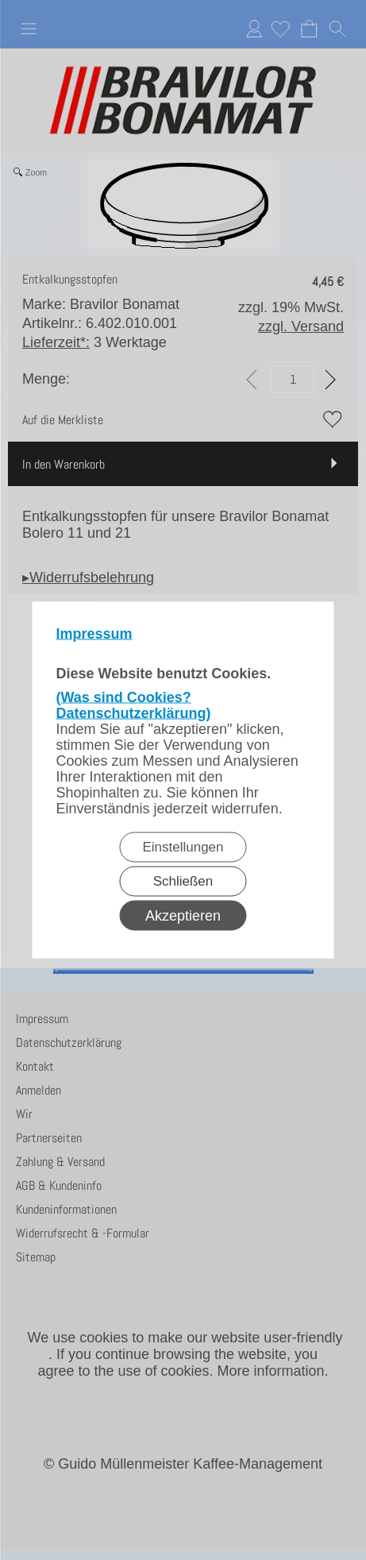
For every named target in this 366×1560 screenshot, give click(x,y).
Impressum (94, 634)
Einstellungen (182, 847)
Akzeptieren (183, 916)
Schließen (183, 881)
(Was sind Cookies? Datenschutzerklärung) (133, 705)
